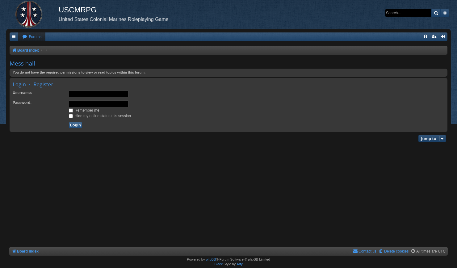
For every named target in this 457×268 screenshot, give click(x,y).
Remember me (84, 110)
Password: (22, 102)
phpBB (211, 259)
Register (43, 84)
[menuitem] (32, 37)
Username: (22, 93)
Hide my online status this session (100, 116)
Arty (240, 264)
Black (218, 264)
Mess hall (22, 63)
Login (19, 84)
